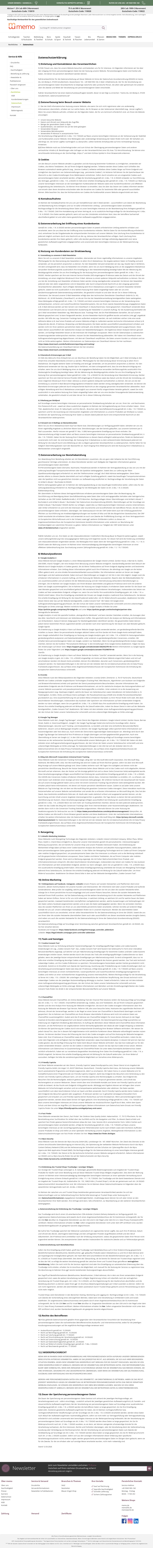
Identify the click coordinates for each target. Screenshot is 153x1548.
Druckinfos (14, 62)
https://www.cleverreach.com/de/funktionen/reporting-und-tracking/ (66, 344)
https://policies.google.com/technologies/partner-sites (109, 609)
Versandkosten (97, 1536)
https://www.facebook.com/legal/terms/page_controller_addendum (86, 930)
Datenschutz (16, 103)
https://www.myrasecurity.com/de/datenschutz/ (57, 1159)
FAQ (11, 66)
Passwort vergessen (18, 85)
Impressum (15, 107)
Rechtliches (15, 92)
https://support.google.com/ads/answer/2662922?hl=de (89, 647)
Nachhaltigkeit (16, 70)
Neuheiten (65, 1488)
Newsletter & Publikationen (15, 79)
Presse (3, 1491)
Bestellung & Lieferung (19, 74)
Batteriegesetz (17, 110)
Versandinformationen (40, 1488)
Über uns (14, 88)
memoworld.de (128, 1510)
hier (46, 1220)
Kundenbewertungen (19, 99)
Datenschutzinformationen (53, 1198)
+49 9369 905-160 (129, 1488)
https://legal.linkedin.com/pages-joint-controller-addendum (70, 932)
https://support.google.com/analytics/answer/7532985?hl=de (89, 649)
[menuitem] (73, 27)
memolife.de (127, 1507)
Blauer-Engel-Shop (68, 1491)
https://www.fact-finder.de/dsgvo (101, 1133)
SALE (63, 1485)
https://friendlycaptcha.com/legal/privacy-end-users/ (80, 1108)
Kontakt (13, 115)
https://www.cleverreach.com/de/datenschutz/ (57, 350)
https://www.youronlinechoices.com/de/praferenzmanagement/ (103, 811)
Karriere (4, 1494)
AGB (58, 16)
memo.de (125, 1505)
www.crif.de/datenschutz (48, 528)
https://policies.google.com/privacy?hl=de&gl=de (58, 609)
